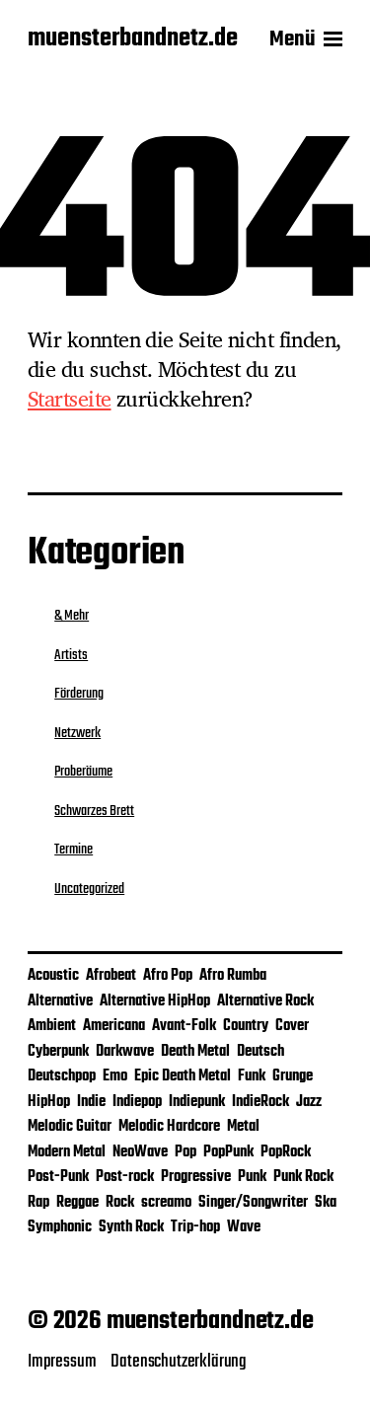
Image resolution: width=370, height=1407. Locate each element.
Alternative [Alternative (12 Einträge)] (60, 1001)
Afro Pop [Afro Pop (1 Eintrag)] (167, 976)
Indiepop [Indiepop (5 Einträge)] (137, 1102)
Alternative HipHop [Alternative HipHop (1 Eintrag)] (155, 1001)
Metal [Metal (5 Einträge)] (243, 1127)
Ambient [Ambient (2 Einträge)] (52, 1026)
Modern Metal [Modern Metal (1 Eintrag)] (67, 1152)
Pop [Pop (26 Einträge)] (185, 1152)
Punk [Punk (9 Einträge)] (252, 1177)
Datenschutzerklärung (179, 1361)
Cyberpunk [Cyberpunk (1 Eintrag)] (58, 1052)
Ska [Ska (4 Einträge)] (325, 1203)
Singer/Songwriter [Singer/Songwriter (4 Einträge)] (253, 1203)
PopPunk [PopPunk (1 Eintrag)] (228, 1152)
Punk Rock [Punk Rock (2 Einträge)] (303, 1177)
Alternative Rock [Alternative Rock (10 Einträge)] (265, 1001)
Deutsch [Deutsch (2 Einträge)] (260, 1052)
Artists (71, 655)
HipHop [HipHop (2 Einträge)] (49, 1102)
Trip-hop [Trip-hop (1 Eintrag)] (195, 1227)
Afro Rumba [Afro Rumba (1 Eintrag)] (232, 976)
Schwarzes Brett (94, 811)
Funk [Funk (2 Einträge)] (251, 1076)
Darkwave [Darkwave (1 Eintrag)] (125, 1052)
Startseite (69, 398)
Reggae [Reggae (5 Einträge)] (77, 1203)
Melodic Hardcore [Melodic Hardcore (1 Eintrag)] (169, 1127)
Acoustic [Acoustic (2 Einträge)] (53, 976)
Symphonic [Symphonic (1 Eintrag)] (60, 1227)
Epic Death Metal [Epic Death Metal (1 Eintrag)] (182, 1076)
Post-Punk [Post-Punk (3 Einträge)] (58, 1177)
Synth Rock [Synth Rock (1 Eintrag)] (131, 1227)
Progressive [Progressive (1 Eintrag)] (196, 1177)
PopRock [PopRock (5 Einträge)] (285, 1152)
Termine (73, 849)
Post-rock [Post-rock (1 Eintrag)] (125, 1177)
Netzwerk (77, 733)
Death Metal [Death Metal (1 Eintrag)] (195, 1052)
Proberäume (83, 771)
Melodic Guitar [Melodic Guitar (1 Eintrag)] (69, 1127)
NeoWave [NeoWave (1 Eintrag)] (140, 1152)
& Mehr (71, 616)
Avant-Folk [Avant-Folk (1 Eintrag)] (184, 1026)
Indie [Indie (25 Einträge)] (91, 1102)
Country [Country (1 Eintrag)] (245, 1026)
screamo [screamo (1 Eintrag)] (166, 1203)
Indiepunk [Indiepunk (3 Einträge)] (197, 1102)
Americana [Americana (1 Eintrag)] (114, 1026)
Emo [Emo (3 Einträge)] (115, 1076)
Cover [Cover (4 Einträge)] (292, 1026)
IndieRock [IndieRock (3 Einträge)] (260, 1102)
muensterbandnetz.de (133, 39)
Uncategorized (89, 889)
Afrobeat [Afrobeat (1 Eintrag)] (111, 976)
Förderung (79, 693)
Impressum (62, 1361)
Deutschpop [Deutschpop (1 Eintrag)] (62, 1076)
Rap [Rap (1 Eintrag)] (38, 1203)
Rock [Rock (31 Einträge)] (120, 1203)
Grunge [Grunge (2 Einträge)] (292, 1076)
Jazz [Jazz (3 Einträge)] (309, 1102)
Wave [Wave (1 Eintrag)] (243, 1227)
